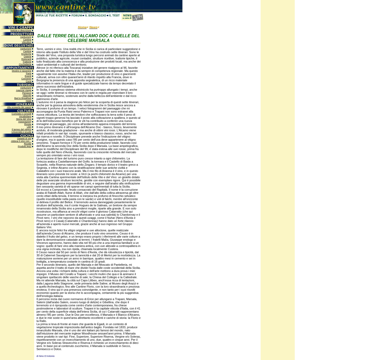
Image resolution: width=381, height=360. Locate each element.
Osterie (27, 56)
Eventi (28, 76)
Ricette (27, 143)
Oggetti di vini (24, 138)
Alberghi (27, 95)
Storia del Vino (23, 119)
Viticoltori (26, 42)
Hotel (28, 101)
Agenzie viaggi (23, 90)
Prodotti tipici (24, 146)
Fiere (28, 73)
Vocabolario (25, 116)
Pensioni (26, 93)
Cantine (27, 39)
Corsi (28, 81)
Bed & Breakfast (22, 98)
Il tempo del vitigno (21, 129)
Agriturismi (25, 37)
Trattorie (27, 61)
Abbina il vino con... (21, 141)
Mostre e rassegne (21, 71)
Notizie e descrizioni (20, 30)
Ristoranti (26, 59)
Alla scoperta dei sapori (19, 107)
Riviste (27, 124)
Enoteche (26, 54)
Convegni (26, 78)
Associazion (24, 121)
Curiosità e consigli (21, 114)
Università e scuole (21, 132)
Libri (29, 127)
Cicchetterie (25, 64)
